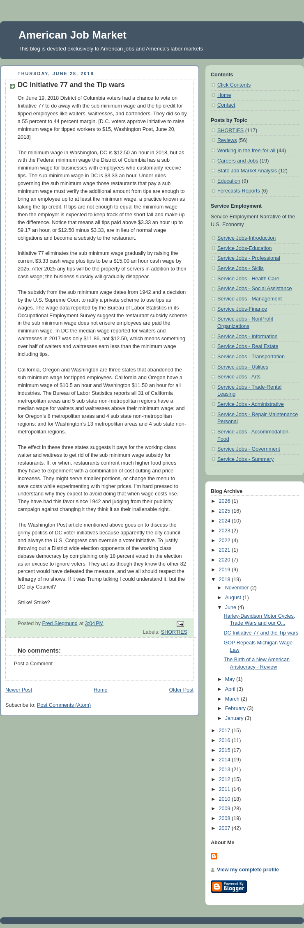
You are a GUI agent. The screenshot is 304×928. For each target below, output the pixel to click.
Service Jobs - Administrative (250, 404)
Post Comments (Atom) (64, 705)
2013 (225, 769)
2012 (225, 779)
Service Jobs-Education (244, 248)
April (231, 689)
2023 (225, 531)
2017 (225, 730)
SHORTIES (174, 632)
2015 (225, 750)
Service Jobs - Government (248, 449)
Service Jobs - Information (247, 336)
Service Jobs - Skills (240, 268)
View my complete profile (248, 870)
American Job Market (72, 35)
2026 (225, 501)
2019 (225, 570)
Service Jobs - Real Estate (248, 346)
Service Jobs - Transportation (251, 357)
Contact (226, 105)
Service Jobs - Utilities (242, 367)
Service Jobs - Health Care (248, 279)
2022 (225, 540)
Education (228, 181)
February (236, 708)
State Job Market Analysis (247, 171)
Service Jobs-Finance (242, 309)
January (235, 718)
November (238, 588)
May (230, 679)
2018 (225, 579)
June (231, 607)
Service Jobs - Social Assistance (254, 288)
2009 (225, 808)
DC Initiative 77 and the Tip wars (261, 633)
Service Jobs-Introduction (246, 238)
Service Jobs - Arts (238, 377)
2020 (225, 560)
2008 (225, 818)
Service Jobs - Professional (248, 258)
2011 (225, 789)
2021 (225, 550)
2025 (225, 511)
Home (101, 690)
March (233, 699)
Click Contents (234, 85)
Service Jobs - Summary (245, 459)
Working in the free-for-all (246, 151)
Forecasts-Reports (238, 191)
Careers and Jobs (237, 161)
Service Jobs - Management (249, 299)
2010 (225, 799)
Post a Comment (33, 664)
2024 (225, 521)
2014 (225, 760)
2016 (225, 740)
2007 (225, 828)
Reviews (227, 140)
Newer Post (18, 690)
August (234, 597)
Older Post (181, 690)
